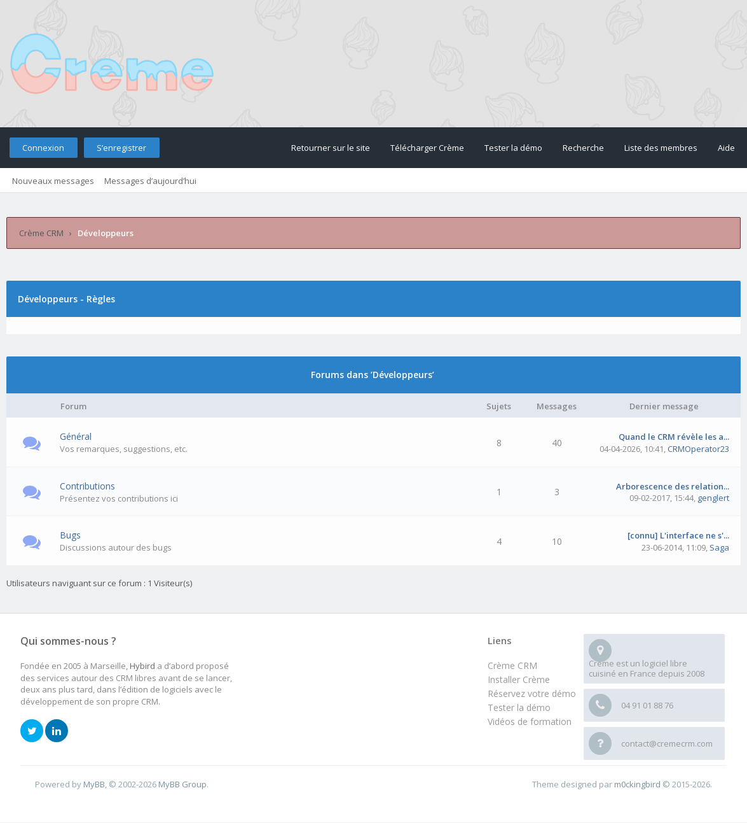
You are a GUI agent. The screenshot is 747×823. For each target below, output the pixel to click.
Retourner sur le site (330, 147)
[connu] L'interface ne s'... (678, 535)
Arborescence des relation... (672, 486)
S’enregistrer (121, 147)
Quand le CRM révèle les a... (674, 436)
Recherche (583, 147)
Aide (726, 147)
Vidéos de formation (530, 721)
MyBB (94, 784)
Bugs (70, 535)
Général (76, 436)
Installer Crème (519, 679)
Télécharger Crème (427, 147)
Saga (719, 547)
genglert (713, 497)
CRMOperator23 (698, 448)
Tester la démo (513, 147)
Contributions (87, 486)
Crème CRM (41, 233)
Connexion (43, 147)
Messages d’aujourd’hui (150, 180)
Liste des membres (660, 147)
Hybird (142, 666)
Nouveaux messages (53, 180)
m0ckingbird (637, 784)
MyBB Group (182, 784)
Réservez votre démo (532, 693)
